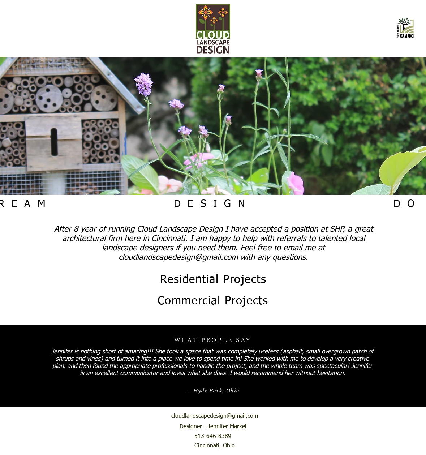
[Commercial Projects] (213, 301)
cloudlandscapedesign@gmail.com (178, 258)
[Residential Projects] (213, 280)
